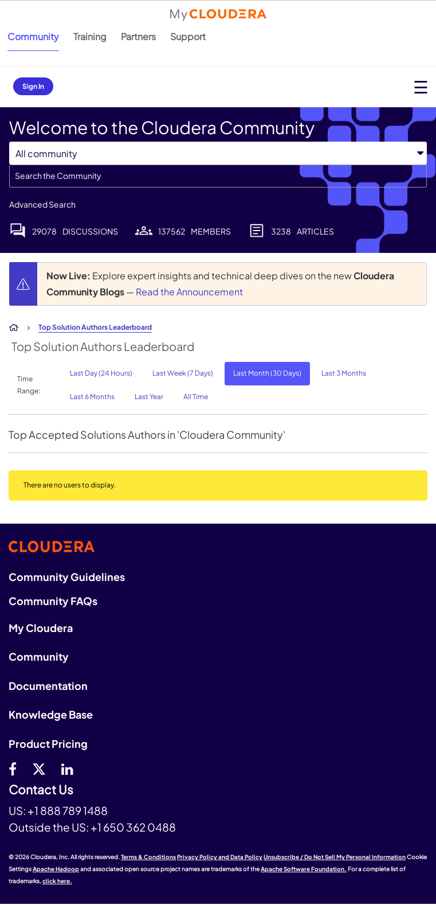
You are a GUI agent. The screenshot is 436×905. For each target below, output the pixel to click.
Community (33, 36)
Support (188, 36)
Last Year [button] (149, 396)
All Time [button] (195, 396)
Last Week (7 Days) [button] (182, 373)
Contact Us (41, 790)
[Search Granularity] (218, 153)
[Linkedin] (67, 768)
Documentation (48, 685)
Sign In (33, 86)
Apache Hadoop (56, 868)
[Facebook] (13, 768)
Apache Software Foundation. (304, 868)
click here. (57, 880)
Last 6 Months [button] (92, 396)
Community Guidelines (67, 576)
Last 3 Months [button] (343, 373)
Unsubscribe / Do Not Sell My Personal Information (335, 856)
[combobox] (218, 176)
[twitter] (39, 768)
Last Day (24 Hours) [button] (101, 373)
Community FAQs (53, 600)
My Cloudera (41, 627)
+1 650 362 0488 (133, 827)
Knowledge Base (51, 714)
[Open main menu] (421, 87)
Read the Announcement (189, 292)
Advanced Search (42, 204)
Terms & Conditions (148, 856)
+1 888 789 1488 (68, 810)
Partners (138, 36)
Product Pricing (48, 743)
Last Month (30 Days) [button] (267, 373)
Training (90, 36)
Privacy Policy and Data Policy (219, 856)
